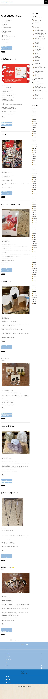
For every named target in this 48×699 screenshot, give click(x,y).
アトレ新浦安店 (36, 60)
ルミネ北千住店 (36, 52)
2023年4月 (34, 185)
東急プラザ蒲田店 (37, 57)
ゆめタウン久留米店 (37, 86)
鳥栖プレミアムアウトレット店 (39, 98)
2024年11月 (35, 146)
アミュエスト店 (36, 94)
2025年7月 (34, 129)
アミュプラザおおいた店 (38, 90)
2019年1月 (34, 291)
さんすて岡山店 (36, 81)
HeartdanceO (4, 46)
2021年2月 (34, 239)
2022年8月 (34, 202)
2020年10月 (35, 247)
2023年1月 (34, 191)
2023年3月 (34, 187)
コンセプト (7, 654)
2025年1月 (34, 142)
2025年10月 (35, 123)
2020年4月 (34, 260)
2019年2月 (34, 289)
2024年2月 (34, 164)
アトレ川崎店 (36, 42)
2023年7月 (34, 179)
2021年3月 (34, 237)
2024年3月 (34, 162)
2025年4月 (34, 135)
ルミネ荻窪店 (36, 46)
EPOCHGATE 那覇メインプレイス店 (39, 87)
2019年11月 (35, 270)
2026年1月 (34, 117)
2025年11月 (35, 121)
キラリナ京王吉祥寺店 (37, 27)
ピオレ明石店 (36, 72)
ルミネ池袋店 (36, 53)
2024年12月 (35, 144)
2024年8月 (34, 152)
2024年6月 (34, 156)
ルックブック (8, 657)
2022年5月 (34, 208)
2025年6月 (34, 131)
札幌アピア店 (36, 22)
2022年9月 (34, 200)
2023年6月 (34, 181)
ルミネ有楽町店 (36, 56)
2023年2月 (34, 189)
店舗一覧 (7, 665)
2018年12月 (35, 293)
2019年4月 (34, 285)
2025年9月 (34, 125)
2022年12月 (35, 193)
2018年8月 (34, 301)
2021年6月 (34, 231)
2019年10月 (35, 272)
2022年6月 (34, 206)
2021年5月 (34, 233)
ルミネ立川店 (36, 59)
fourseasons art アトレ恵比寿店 (39, 34)
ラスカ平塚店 (36, 29)
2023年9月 (34, 175)
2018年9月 (34, 299)
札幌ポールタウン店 (37, 20)
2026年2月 (34, 115)
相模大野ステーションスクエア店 (39, 38)
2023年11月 (35, 171)
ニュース (7, 651)
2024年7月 (34, 154)
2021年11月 (35, 220)
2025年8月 (34, 127)
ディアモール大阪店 (37, 66)
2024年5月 (34, 158)
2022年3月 (34, 212)
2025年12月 (35, 119)
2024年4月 (34, 160)
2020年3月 (34, 262)
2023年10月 (35, 173)
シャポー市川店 (36, 45)
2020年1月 (34, 266)
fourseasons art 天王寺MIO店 (38, 71)
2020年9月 (34, 249)
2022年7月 (34, 204)
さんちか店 (36, 75)
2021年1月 (34, 241)
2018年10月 (35, 297)
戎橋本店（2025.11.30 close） (39, 78)
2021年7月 (34, 229)
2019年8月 (34, 276)
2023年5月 (34, 183)
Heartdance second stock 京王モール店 (40, 33)
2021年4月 (34, 235)
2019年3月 (34, 287)
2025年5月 (34, 133)
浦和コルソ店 (36, 50)
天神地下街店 (36, 95)
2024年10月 (35, 148)
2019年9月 (34, 274)
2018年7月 (34, 303)
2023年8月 (34, 177)
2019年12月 (35, 268)
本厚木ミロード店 (37, 63)
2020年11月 (35, 245)
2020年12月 (35, 243)
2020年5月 (34, 258)
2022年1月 (34, 216)
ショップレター (8, 660)
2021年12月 (35, 218)
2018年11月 (35, 295)
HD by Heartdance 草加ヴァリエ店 (39, 30)
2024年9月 (34, 150)
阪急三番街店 (36, 74)
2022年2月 (34, 214)
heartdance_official (5, 48)
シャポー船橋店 (36, 43)
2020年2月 (34, 264)
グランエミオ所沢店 (37, 49)
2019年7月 (34, 278)
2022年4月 (34, 210)
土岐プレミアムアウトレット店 (39, 99)
